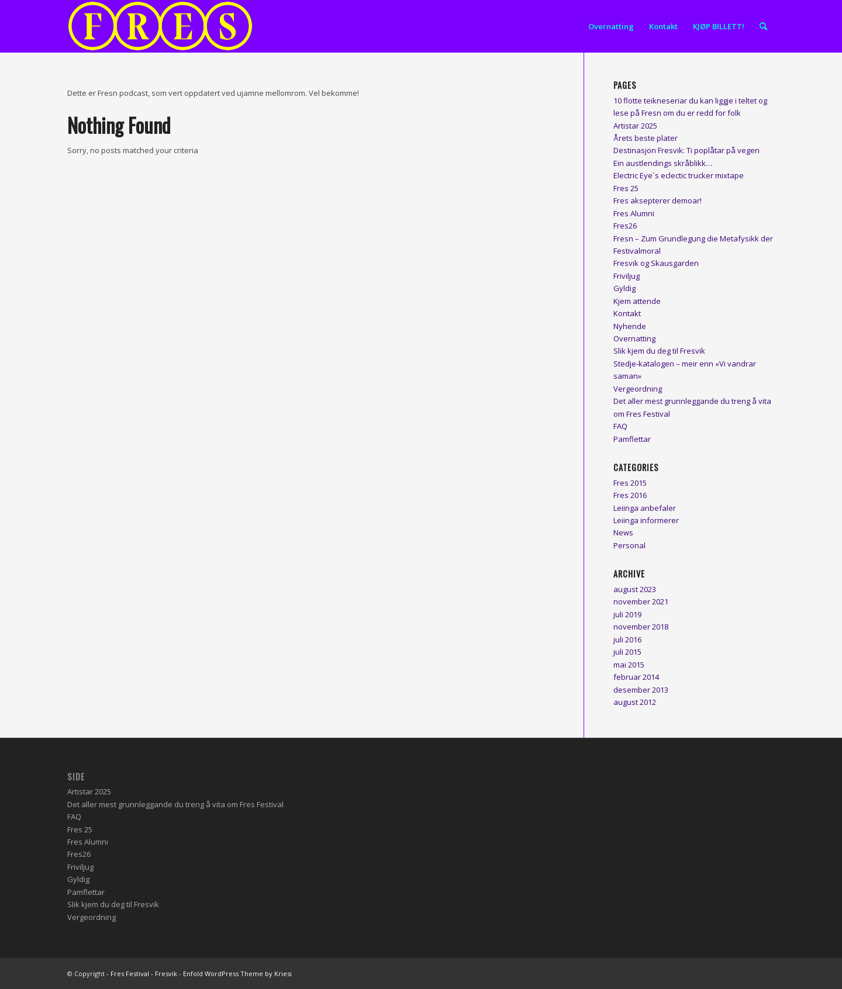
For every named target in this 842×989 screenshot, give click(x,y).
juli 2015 (627, 651)
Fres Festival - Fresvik (144, 973)
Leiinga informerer (646, 520)
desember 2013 (640, 689)
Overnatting (634, 338)
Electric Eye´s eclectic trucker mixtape (678, 175)
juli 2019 (627, 614)
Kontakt (627, 313)
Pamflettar (632, 439)
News (623, 532)
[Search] (763, 26)
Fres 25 (626, 188)
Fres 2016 (630, 495)
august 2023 (634, 589)
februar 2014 (636, 677)
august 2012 (634, 702)
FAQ (620, 426)
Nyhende (629, 326)
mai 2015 (628, 664)
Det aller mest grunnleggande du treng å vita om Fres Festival (175, 804)
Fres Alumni (633, 213)
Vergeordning (637, 388)
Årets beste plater (645, 138)
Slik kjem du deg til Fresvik (659, 350)
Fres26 (625, 225)
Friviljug (626, 276)
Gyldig (624, 288)
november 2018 (640, 626)
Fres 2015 (630, 483)
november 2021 (640, 601)
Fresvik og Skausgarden (656, 263)
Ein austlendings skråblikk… (662, 163)
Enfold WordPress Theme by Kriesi (237, 973)
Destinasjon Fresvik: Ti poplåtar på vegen (686, 150)
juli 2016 (627, 639)
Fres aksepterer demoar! (657, 200)
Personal (629, 545)
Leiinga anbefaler (644, 508)
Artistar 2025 (635, 125)
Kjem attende (637, 301)
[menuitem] (611, 26)
